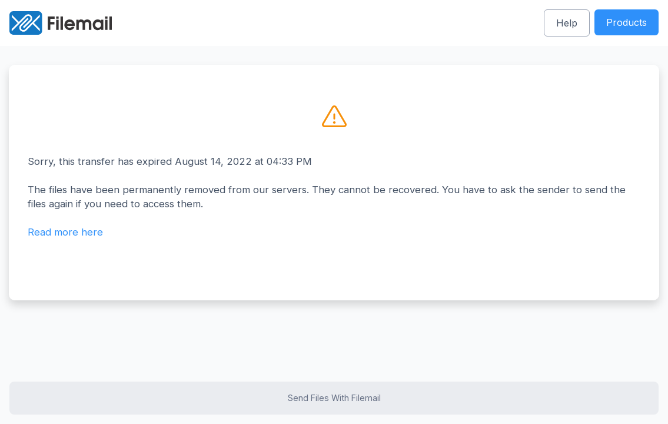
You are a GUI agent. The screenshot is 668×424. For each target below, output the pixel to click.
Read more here (65, 232)
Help (566, 23)
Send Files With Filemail (334, 398)
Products (626, 22)
